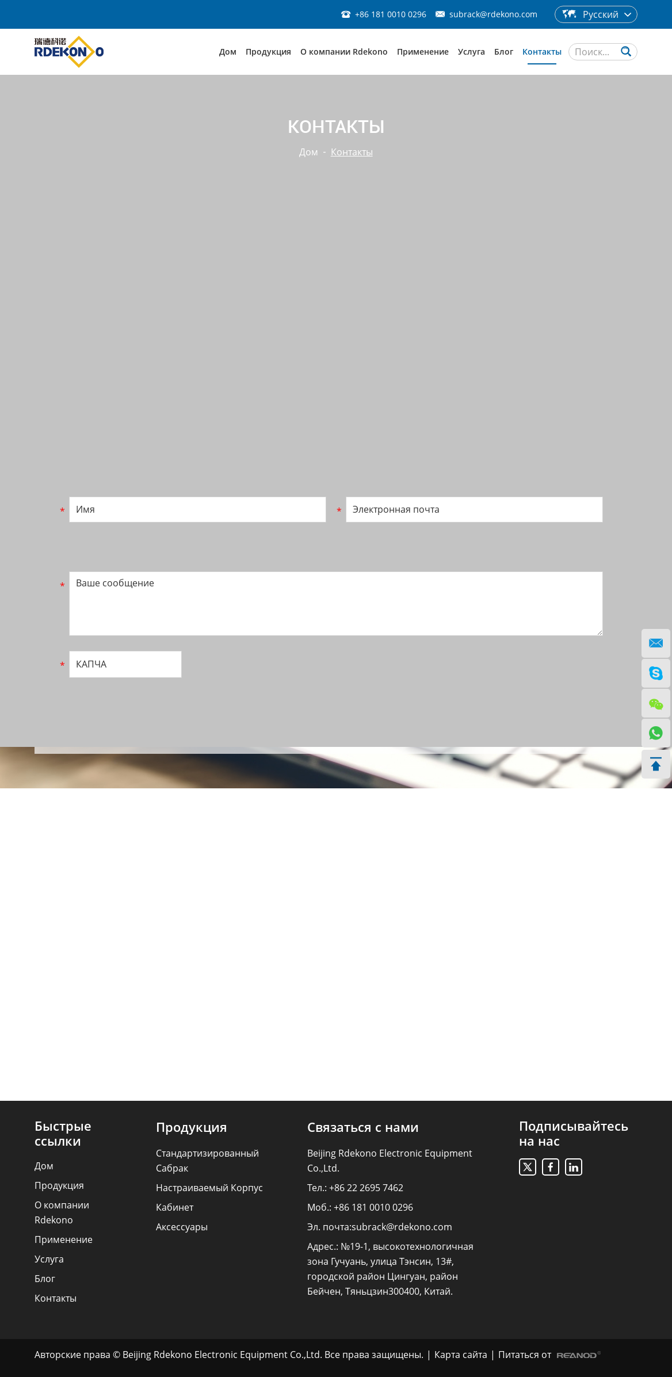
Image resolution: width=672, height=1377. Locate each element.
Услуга (471, 51)
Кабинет (174, 1207)
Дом (227, 51)
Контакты (542, 51)
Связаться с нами (363, 1126)
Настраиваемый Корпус (209, 1187)
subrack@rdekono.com (493, 14)
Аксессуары (182, 1226)
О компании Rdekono (344, 51)
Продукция (268, 51)
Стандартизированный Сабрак (207, 1160)
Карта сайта (460, 1354)
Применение (423, 51)
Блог (503, 51)
